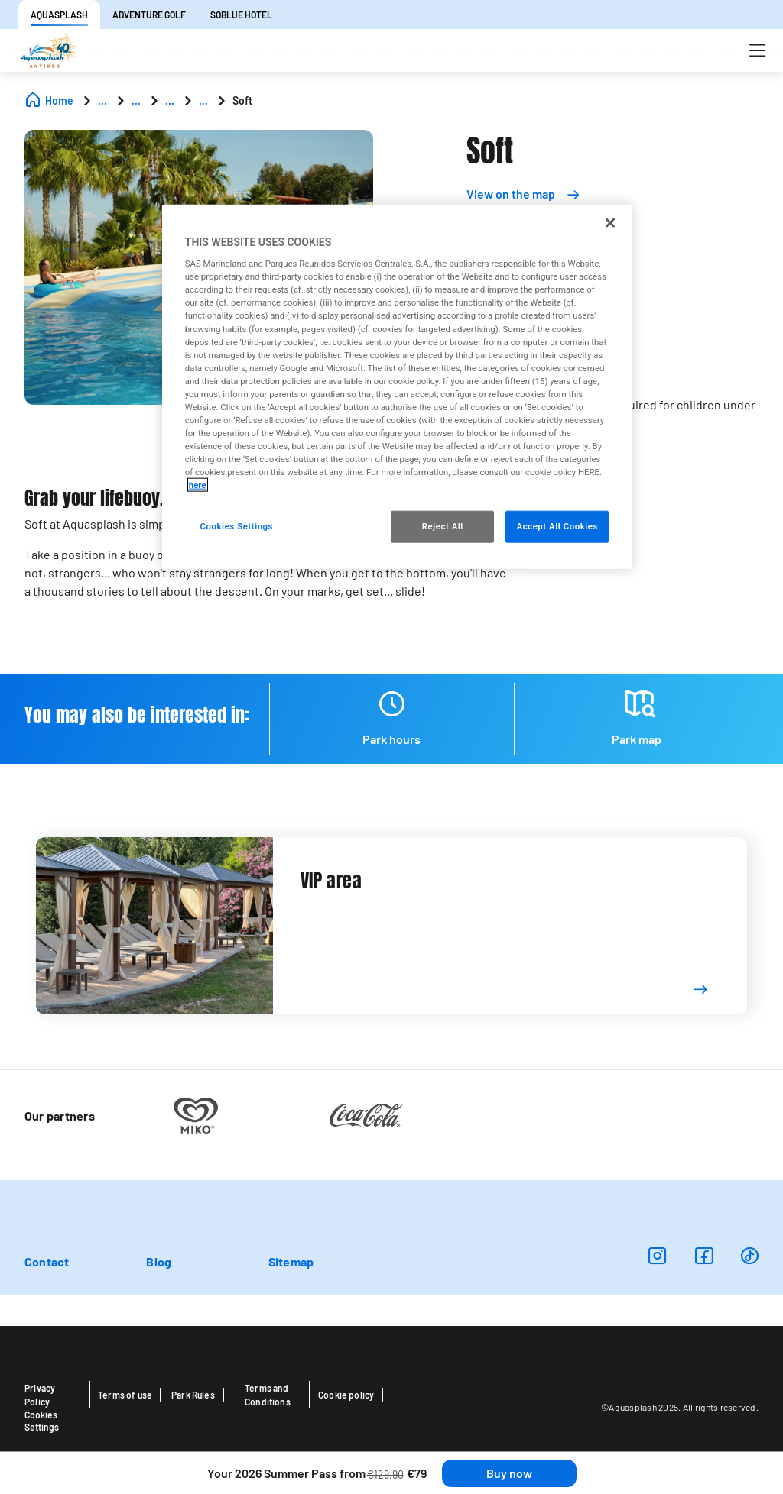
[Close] (610, 222)
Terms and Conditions (268, 1394)
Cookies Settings (41, 1420)
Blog (158, 1261)
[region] (397, 386)
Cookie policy (346, 1394)
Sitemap (291, 1261)
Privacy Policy (39, 1394)
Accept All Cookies (556, 526)
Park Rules (193, 1394)
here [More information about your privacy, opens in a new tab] (197, 485)
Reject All (442, 526)
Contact (47, 1261)
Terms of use (125, 1394)
